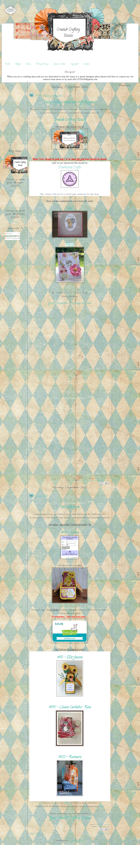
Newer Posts (34, 834)
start (108, 481)
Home (7, 64)
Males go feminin (102, 481)
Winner (107, 827)
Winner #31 (41, 496)
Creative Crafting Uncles (68, 33)
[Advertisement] (15, 114)
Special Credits (59, 64)
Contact (86, 64)
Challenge (85, 481)
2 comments (106, 825)
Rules (28, 64)
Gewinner (98, 827)
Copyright (74, 64)
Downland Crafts (69, 167)
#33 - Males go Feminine (48, 96)
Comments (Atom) (76, 840)
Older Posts (105, 834)
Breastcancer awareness (76, 481)
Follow (15, 222)
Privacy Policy (42, 64)
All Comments (13, 238)
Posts (8, 234)
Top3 (103, 827)
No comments (105, 478)
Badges (18, 64)
